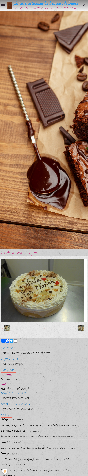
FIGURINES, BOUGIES (12, 365)
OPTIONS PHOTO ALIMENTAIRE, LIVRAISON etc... (26, 354)
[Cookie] (4, 471)
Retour (44, 328)
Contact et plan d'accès (15, 399)
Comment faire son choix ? (17, 410)
